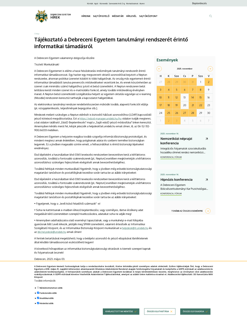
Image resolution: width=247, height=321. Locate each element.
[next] (210, 68)
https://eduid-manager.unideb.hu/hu (100, 118)
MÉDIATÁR (118, 16)
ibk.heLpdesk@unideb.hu (51, 232)
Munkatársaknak (132, 4)
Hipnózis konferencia (176, 179)
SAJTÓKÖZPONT (148, 16)
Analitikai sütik (47, 304)
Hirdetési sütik (46, 309)
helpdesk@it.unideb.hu (135, 228)
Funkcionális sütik (48, 298)
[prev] (159, 68)
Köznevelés (104, 4)
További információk (45, 286)
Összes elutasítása (158, 317)
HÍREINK (85, 16)
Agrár (96, 4)
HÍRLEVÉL (131, 16)
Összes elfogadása (193, 317)
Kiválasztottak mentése (119, 317)
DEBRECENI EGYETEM (60, 14)
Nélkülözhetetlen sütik (51, 293)
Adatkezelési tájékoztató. (180, 280)
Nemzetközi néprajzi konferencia (176, 140)
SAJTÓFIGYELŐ (101, 16)
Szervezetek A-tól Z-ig (117, 4)
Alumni (142, 4)
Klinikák (90, 4)
